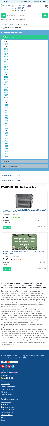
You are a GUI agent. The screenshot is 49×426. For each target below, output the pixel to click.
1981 (6, 136)
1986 (6, 149)
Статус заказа (6, 402)
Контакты (37, 1)
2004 (6, 87)
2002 (6, 82)
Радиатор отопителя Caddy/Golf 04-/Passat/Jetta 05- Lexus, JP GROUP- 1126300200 (24, 211)
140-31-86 (19, 10)
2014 (6, 59)
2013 (6, 57)
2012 (6, 54)
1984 (6, 143)
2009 (6, 100)
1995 (6, 118)
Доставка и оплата (25, 1)
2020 (6, 44)
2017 (6, 67)
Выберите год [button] (9, 37)
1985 (6, 146)
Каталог (4, 417)
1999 (6, 128)
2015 (6, 62)
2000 (6, 77)
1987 (6, 151)
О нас (3, 420)
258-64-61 (19, 6)
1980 (6, 133)
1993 (6, 113)
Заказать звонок (7, 381)
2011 (6, 51)
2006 (6, 92)
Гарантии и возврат (7, 409)
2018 (6, 70)
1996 (6, 121)
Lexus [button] (6, 162)
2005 (6, 90)
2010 (6, 49)
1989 (6, 156)
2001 (6, 80)
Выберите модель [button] (11, 166)
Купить (7, 227)
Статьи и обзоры (7, 415)
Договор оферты (7, 412)
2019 (6, 72)
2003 (6, 85)
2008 (6, 98)
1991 (6, 108)
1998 (6, 126)
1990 (6, 105)
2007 (6, 95)
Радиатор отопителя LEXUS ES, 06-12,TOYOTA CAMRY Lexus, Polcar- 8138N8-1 (23, 252)
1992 (6, 110)
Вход (45, 1)
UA (6, 1)
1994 (6, 115)
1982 (6, 138)
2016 (6, 64)
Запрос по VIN (5, 384)
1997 (6, 123)
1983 (6, 141)
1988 (6, 154)
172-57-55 (19, 8)
